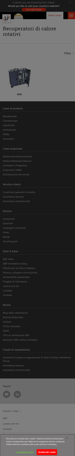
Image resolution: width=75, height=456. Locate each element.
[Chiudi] (67, 440)
